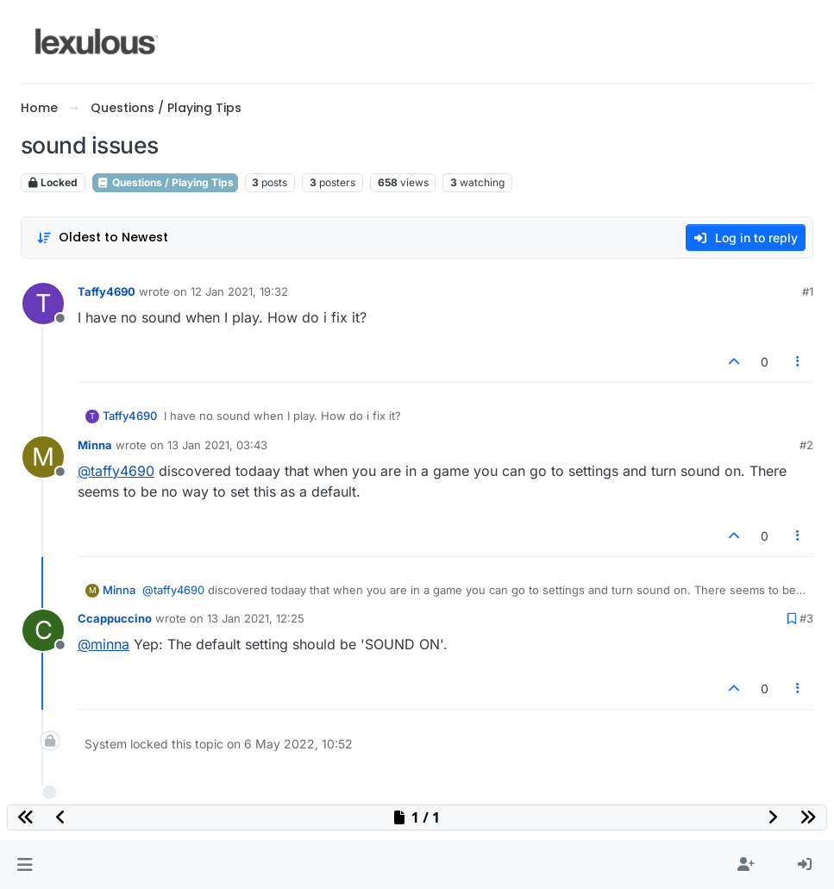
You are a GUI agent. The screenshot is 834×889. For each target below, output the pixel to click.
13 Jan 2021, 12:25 (255, 618)
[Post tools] (798, 361)
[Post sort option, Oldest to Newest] (102, 237)
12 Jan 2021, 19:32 (239, 291)
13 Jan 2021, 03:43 (217, 445)
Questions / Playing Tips (165, 182)
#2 (806, 445)
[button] (24, 865)
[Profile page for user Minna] (43, 457)
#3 (806, 618)
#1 (807, 291)
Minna (95, 445)
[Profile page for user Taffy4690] (43, 303)
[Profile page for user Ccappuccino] (43, 630)
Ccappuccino (115, 618)
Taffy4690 (106, 291)
